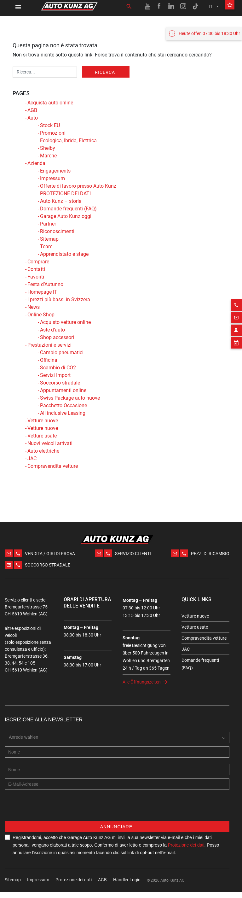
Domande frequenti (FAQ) (68, 209)
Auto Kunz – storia (61, 201)
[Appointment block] (236, 332)
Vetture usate (42, 436)
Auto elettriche (43, 451)
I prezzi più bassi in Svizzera (58, 299)
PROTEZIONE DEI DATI (65, 194)
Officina (48, 360)
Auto (32, 118)
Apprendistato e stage (64, 254)
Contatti (36, 269)
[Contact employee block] (236, 320)
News (33, 307)
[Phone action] (236, 295)
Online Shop (41, 315)
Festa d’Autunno (45, 284)
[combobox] (25, 743)
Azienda (36, 163)
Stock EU (50, 125)
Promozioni (53, 133)
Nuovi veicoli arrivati (49, 443)
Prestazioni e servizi (49, 345)
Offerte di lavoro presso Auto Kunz (78, 186)
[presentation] (53, 814)
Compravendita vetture (52, 466)
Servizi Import (55, 375)
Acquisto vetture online (65, 322)
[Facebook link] (159, 6)
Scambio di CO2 (58, 368)
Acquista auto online (50, 103)
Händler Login (127, 886)
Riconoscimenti (57, 231)
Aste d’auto (52, 330)
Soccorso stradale (60, 383)
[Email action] (236, 307)
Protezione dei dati (73, 886)
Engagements (55, 171)
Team (46, 246)
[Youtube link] (147, 6)
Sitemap (49, 239)
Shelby (47, 148)
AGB (32, 110)
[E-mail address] (117, 790)
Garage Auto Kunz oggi (65, 216)
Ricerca (105, 72)
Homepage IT (42, 292)
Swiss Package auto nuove (70, 398)
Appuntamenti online (63, 390)
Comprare (38, 262)
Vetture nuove (42, 421)
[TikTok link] (195, 6)
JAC (32, 458)
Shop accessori (57, 337)
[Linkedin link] (171, 6)
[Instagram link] (183, 6)
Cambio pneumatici (62, 352)
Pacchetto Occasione (63, 405)
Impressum (52, 178)
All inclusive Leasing (62, 413)
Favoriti (35, 277)
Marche (48, 156)
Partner (48, 224)
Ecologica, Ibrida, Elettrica (68, 141)
